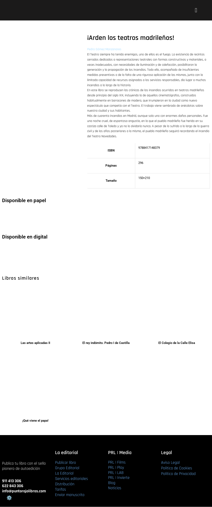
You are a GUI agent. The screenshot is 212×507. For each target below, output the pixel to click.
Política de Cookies (176, 468)
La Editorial (64, 473)
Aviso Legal (170, 462)
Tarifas (60, 489)
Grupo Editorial (67, 468)
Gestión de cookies (9, 498)
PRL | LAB (116, 473)
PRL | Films (117, 462)
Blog (111, 483)
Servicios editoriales (71, 479)
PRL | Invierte (119, 478)
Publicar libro (65, 462)
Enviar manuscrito (69, 495)
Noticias (114, 488)
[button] (196, 10)
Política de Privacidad (178, 474)
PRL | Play (116, 467)
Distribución (64, 484)
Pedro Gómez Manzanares (104, 49)
